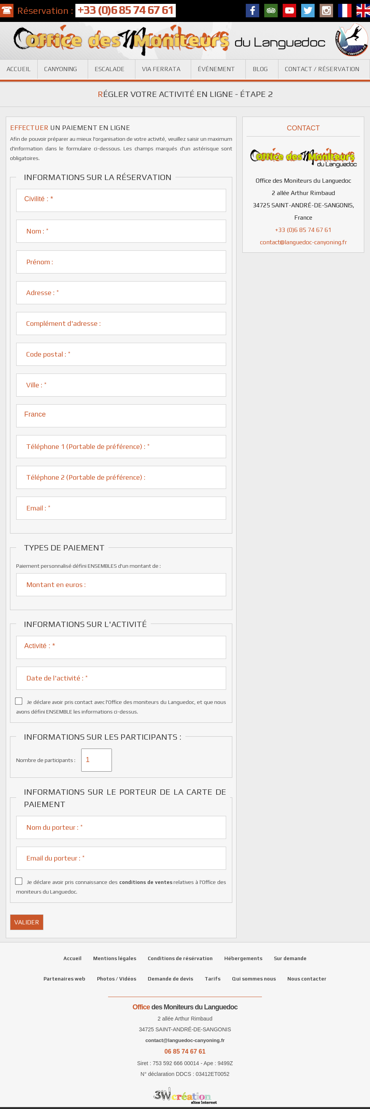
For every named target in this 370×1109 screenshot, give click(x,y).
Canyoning (60, 69)
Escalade (110, 69)
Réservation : (96, 10)
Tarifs (212, 979)
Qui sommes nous (254, 979)
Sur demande (290, 958)
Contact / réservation (322, 69)
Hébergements (243, 958)
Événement (216, 69)
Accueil (19, 69)
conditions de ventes (145, 882)
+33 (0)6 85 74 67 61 (303, 229)
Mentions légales (114, 958)
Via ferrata (161, 69)
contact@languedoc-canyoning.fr (303, 242)
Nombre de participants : (45, 760)
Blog (260, 69)
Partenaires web (64, 979)
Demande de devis (170, 979)
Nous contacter (307, 979)
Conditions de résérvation (180, 958)
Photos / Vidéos (116, 979)
